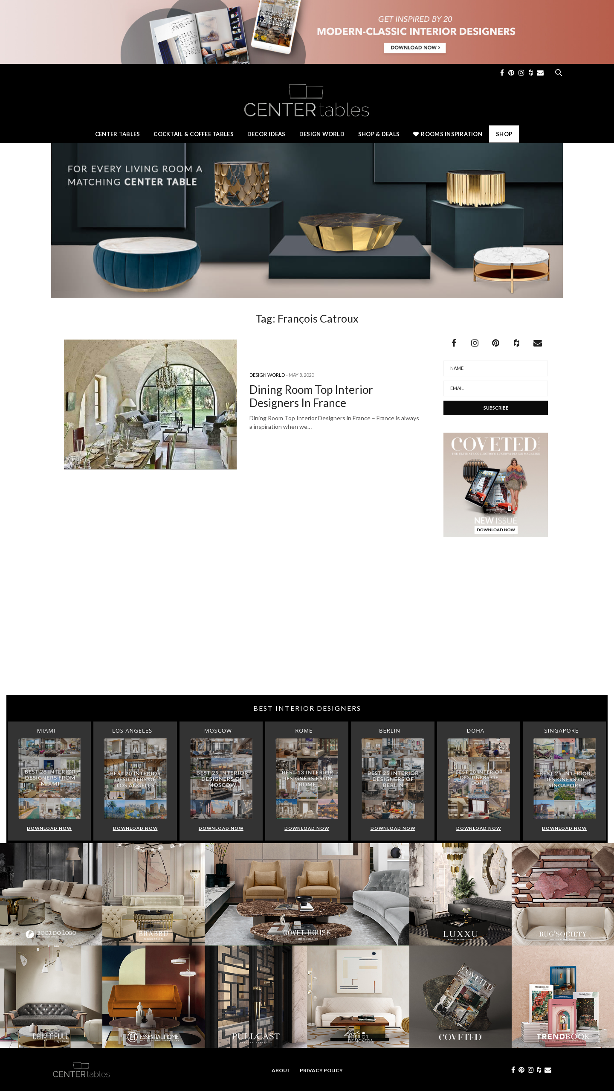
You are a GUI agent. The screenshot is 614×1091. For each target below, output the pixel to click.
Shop (504, 134)
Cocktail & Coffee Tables (193, 134)
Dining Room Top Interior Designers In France (311, 396)
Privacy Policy (321, 1070)
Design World (322, 134)
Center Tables (117, 134)
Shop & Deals (379, 134)
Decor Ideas (266, 134)
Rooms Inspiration (447, 134)
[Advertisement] (307, 627)
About (281, 1070)
